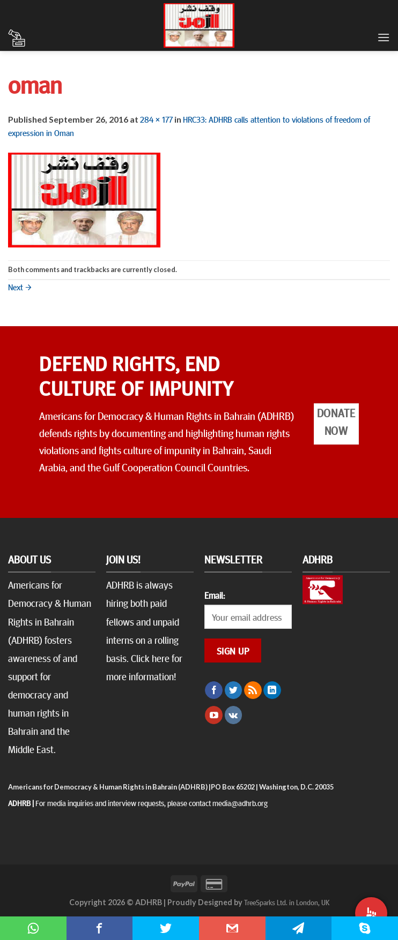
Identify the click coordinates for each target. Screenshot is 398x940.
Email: (214, 595)
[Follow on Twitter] (233, 690)
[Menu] (383, 37)
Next (20, 286)
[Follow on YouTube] (214, 715)
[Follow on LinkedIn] (272, 690)
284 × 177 (156, 119)
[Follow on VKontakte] (233, 715)
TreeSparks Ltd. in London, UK (286, 902)
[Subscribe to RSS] (253, 690)
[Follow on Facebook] (214, 690)
